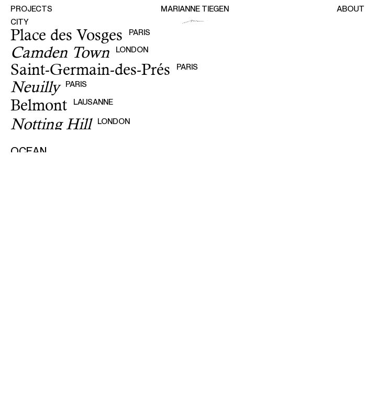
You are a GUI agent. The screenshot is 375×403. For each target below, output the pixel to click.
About (351, 9)
